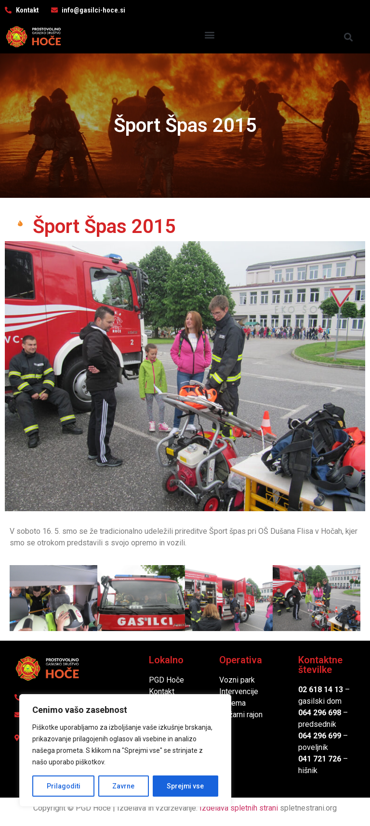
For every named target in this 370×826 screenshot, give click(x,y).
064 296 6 (315, 712)
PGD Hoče (166, 679)
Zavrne (123, 786)
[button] (209, 34)
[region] (125, 750)
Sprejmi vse (185, 786)
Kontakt (161, 691)
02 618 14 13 (320, 689)
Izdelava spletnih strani (238, 808)
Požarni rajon (241, 714)
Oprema (232, 703)
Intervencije (238, 691)
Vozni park (237, 679)
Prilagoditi (63, 786)
